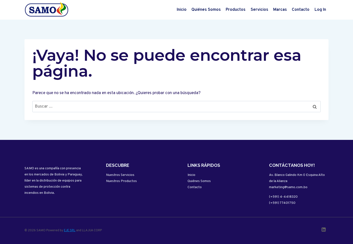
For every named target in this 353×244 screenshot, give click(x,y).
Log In (320, 9)
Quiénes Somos (206, 9)
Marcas (280, 9)
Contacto (300, 9)
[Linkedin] (324, 229)
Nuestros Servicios (120, 175)
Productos (236, 9)
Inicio (182, 9)
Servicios (259, 9)
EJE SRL (69, 230)
